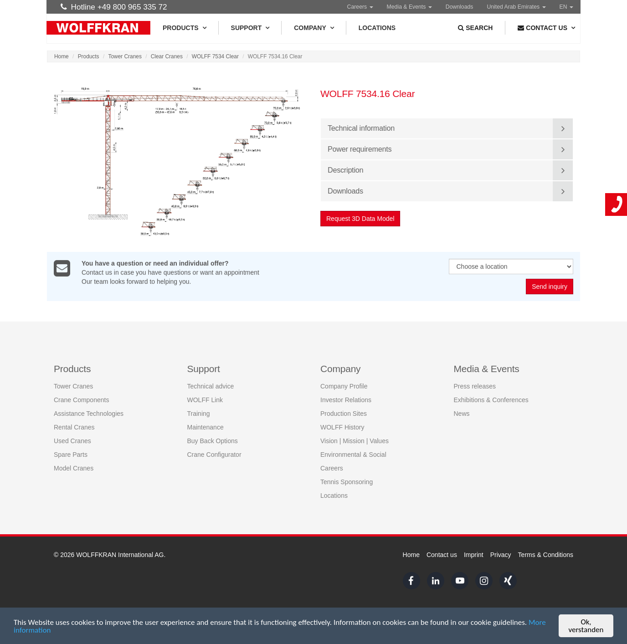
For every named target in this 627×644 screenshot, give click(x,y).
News (462, 413)
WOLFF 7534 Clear (215, 56)
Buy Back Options (212, 440)
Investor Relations (345, 399)
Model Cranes (73, 467)
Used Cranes (72, 440)
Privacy (500, 554)
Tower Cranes (125, 56)
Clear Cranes (167, 56)
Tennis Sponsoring (346, 481)
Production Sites (343, 413)
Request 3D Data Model (361, 218)
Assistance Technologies (88, 413)
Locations (377, 27)
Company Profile (344, 385)
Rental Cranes (74, 426)
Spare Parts (70, 454)
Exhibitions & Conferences (491, 399)
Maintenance (205, 426)
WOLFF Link (205, 399)
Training (198, 413)
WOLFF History (342, 426)
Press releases (475, 385)
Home (61, 56)
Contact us (442, 554)
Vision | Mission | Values (354, 440)
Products (184, 27)
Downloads (459, 7)
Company (314, 27)
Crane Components (81, 399)
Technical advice (210, 385)
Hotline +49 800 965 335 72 (114, 6)
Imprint (473, 554)
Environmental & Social (353, 454)
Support (250, 27)
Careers (360, 7)
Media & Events (409, 7)
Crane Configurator (214, 454)
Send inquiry (549, 287)
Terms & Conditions (545, 554)
